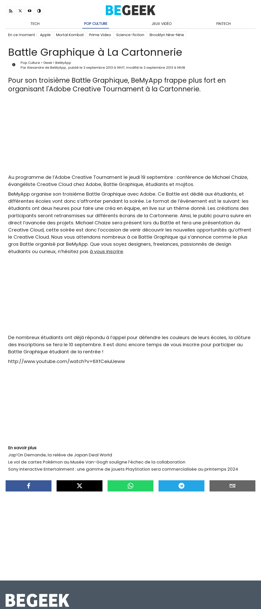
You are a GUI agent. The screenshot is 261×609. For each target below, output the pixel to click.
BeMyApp (63, 63)
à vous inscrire (106, 252)
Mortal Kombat (70, 35)
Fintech (223, 23)
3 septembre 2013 (98, 68)
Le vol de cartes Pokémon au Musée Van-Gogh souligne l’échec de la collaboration (96, 462)
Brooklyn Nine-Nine (167, 35)
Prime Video (100, 35)
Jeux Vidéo (162, 23)
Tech (35, 23)
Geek (47, 63)
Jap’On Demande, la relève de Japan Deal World (60, 455)
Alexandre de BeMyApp (46, 68)
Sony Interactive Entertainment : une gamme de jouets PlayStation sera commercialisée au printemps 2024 (123, 470)
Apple (45, 35)
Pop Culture (95, 23)
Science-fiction (130, 35)
